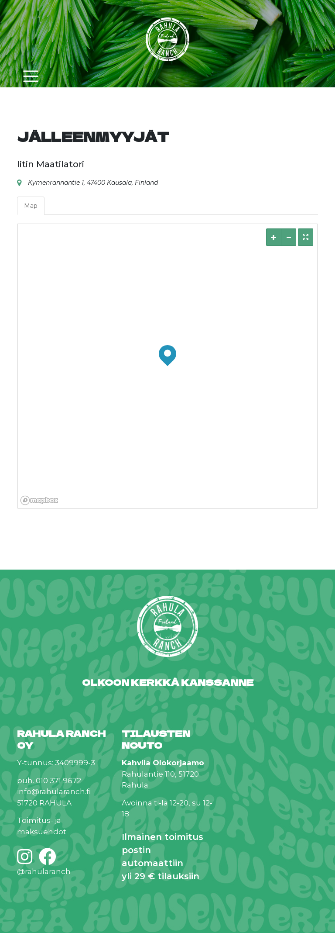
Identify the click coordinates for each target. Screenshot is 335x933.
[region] (167, 366)
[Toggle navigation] (30, 76)
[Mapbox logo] (39, 500)
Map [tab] (31, 206)
